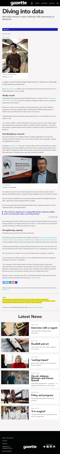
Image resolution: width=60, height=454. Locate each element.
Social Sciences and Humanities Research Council (14, 302)
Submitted (10, 76)
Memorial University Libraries (28, 301)
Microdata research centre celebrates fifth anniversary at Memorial (28, 17)
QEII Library (47, 301)
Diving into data (22, 11)
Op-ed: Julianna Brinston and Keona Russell (42, 378)
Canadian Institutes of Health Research (24, 240)
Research (53, 301)
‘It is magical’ (38, 411)
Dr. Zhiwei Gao (14, 146)
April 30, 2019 (6, 34)
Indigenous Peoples (16, 301)
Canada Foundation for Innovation (47, 240)
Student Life (28, 302)
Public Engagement (40, 301)
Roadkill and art (40, 344)
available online (35, 278)
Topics (4, 297)
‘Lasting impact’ (40, 360)
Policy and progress (42, 395)
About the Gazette (8, 438)
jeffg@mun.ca (5, 289)
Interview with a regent (44, 328)
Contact (4, 443)
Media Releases (7, 451)
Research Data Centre (11, 89)
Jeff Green (7, 37)
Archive (4, 440)
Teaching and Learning (36, 302)
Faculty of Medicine (7, 301)
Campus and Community (8, 299)
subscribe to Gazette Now (36, 307)
